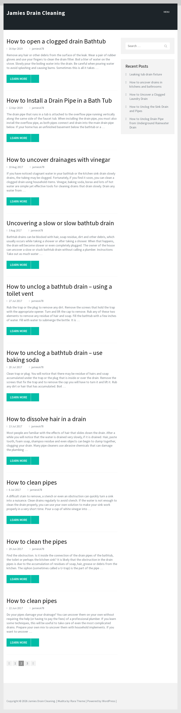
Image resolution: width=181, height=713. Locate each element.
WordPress (108, 701)
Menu (167, 11)
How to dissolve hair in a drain (46, 419)
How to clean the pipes (37, 542)
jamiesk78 (38, 48)
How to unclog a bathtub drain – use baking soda (54, 356)
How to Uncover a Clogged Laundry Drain (147, 96)
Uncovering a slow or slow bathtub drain (60, 223)
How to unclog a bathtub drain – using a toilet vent (59, 289)
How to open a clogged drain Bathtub (56, 41)
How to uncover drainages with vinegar (58, 160)
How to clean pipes (32, 482)
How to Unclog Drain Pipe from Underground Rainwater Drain (149, 123)
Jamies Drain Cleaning (36, 12)
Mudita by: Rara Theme (71, 701)
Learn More (20, 79)
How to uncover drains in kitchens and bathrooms (145, 84)
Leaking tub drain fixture (145, 74)
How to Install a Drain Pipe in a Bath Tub (59, 100)
